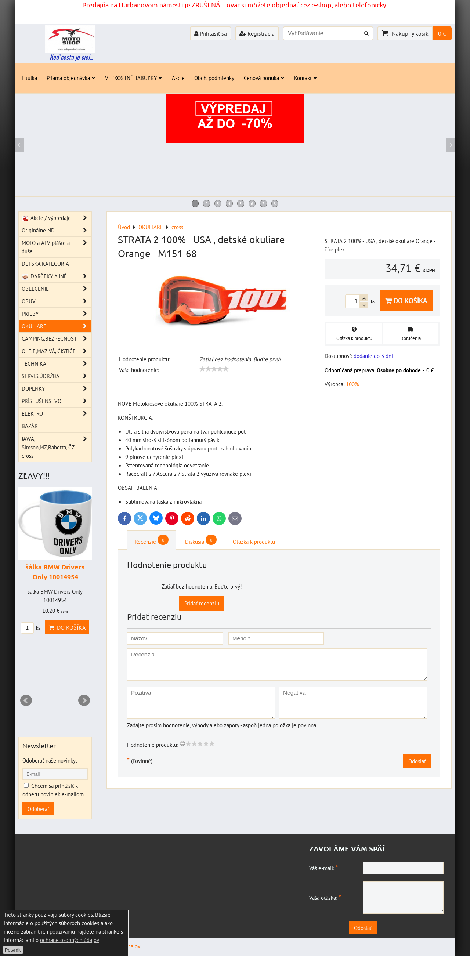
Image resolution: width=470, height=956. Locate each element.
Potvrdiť (13, 950)
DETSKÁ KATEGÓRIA (45, 263)
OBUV (56, 301)
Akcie (178, 78)
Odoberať (38, 808)
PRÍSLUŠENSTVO (56, 401)
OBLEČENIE (56, 289)
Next (84, 700)
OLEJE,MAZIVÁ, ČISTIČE (56, 351)
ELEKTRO (56, 414)
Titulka (29, 78)
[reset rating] (182, 743)
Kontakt (305, 78)
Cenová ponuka (264, 78)
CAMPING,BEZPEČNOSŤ (56, 339)
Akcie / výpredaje (56, 218)
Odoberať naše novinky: (49, 760)
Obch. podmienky (214, 78)
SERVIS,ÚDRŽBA (56, 376)
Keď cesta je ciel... (71, 57)
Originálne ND (56, 230)
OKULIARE (56, 326)
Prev (26, 700)
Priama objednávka (71, 78)
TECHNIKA (56, 364)
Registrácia (257, 33)
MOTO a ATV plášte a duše (56, 247)
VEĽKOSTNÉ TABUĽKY (133, 78)
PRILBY (56, 314)
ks (30, 628)
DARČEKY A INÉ (56, 276)
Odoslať (417, 761)
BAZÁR (30, 426)
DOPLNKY (56, 389)
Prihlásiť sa (210, 33)
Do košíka (406, 300)
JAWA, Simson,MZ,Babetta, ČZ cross (56, 447)
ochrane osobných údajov (69, 940)
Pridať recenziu (201, 603)
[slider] (214, 369)
